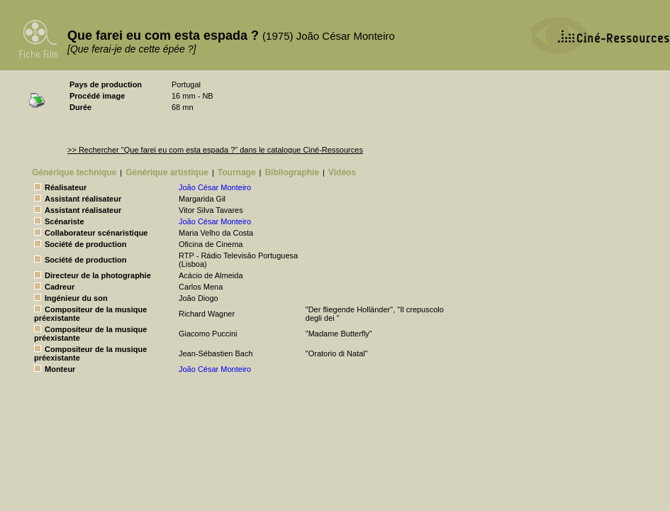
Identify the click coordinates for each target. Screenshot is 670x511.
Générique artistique (166, 172)
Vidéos (342, 172)
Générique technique (74, 172)
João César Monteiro (215, 187)
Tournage (237, 172)
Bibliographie (291, 172)
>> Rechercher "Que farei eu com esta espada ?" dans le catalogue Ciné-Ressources (215, 149)
